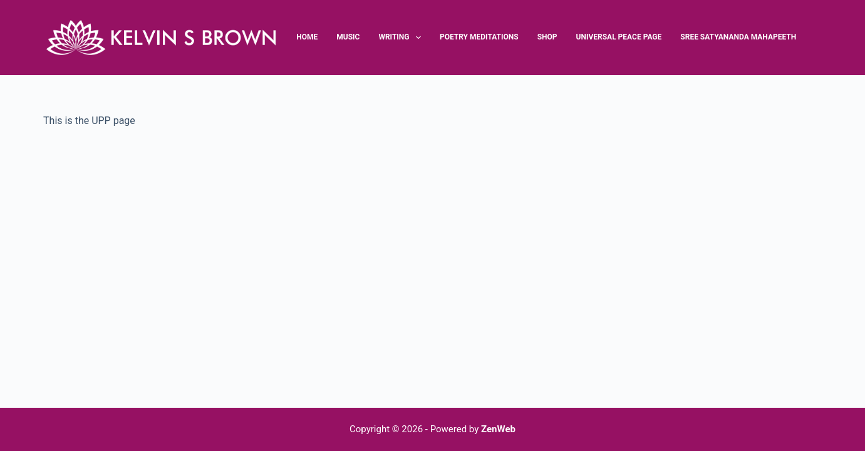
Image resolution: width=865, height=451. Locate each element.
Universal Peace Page (619, 37)
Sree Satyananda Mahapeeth (738, 37)
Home (307, 37)
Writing (401, 37)
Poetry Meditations (479, 37)
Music (348, 37)
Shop (547, 37)
